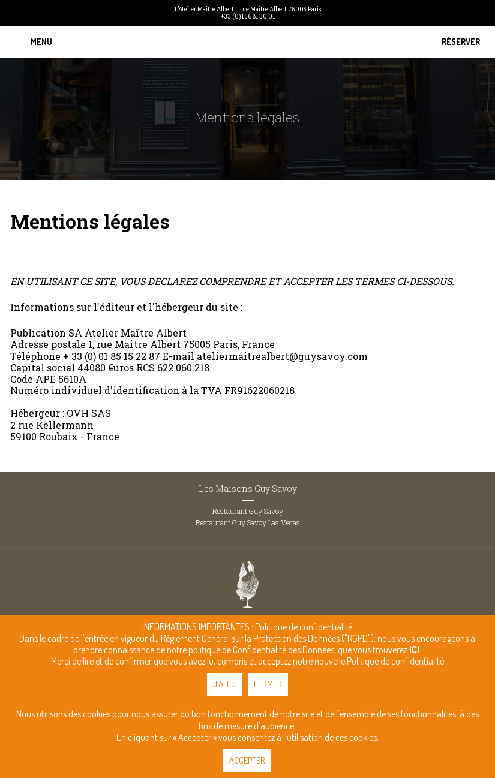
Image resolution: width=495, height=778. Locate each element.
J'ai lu (224, 684)
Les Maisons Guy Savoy (248, 488)
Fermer (268, 684)
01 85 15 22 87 (129, 356)
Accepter (247, 760)
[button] (41, 42)
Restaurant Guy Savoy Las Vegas (248, 522)
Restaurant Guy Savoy (247, 511)
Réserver (461, 42)
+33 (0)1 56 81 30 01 (248, 16)
